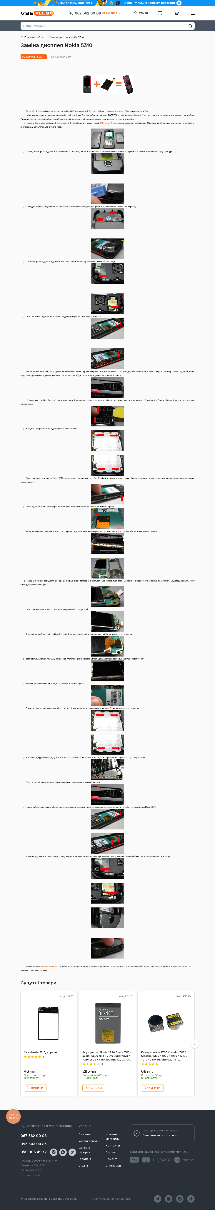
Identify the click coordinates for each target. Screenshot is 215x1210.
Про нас (111, 1152)
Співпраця (113, 1165)
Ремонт (111, 1158)
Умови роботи (89, 1141)
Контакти (113, 1145)
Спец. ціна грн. (35, 1075)
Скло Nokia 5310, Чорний (40, 1052)
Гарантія (85, 1158)
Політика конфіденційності (112, 1198)
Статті (42, 37)
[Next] (194, 1043)
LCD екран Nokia (108, 123)
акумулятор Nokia (49, 966)
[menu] (191, 13)
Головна (29, 37)
